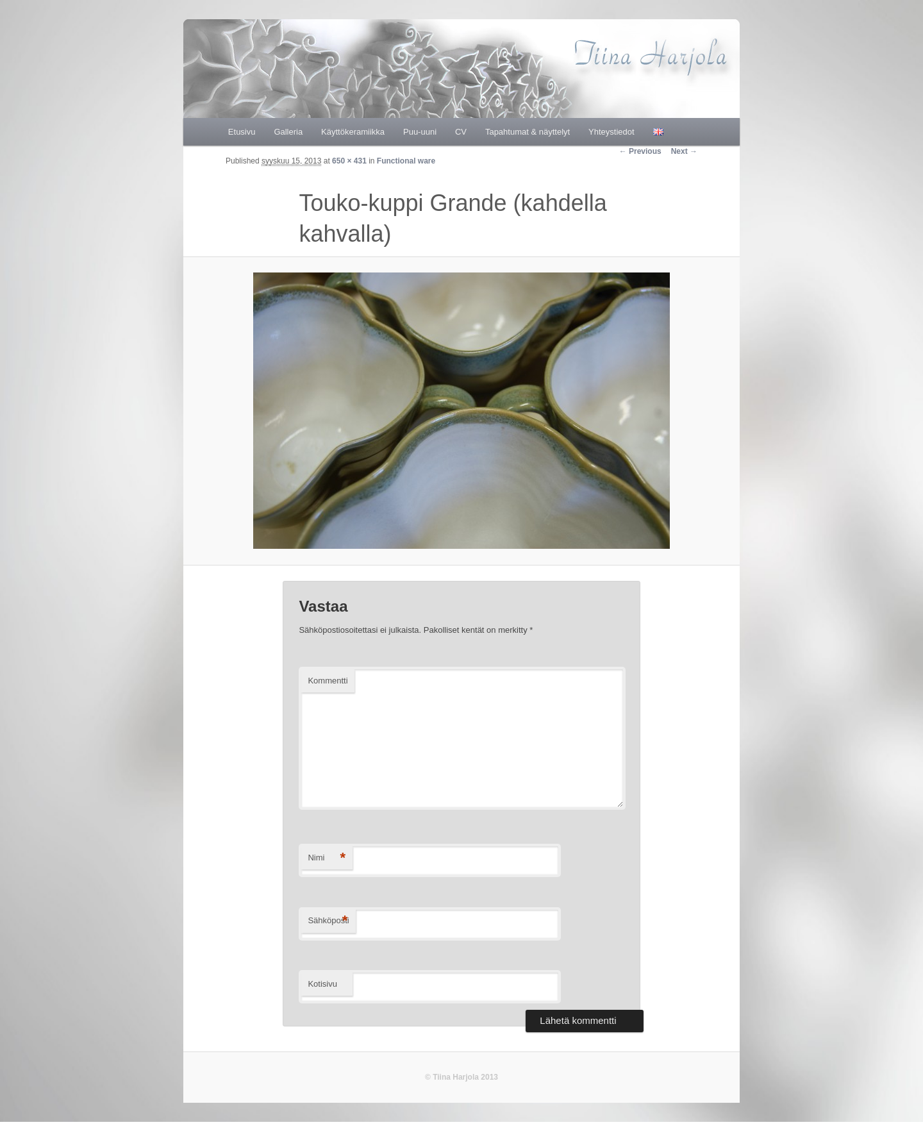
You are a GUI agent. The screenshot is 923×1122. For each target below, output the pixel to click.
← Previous (640, 151)
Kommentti (327, 680)
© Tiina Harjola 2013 (461, 1077)
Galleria (288, 132)
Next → (684, 151)
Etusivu (242, 132)
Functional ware (406, 160)
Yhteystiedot (611, 132)
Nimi (326, 858)
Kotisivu (322, 984)
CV (461, 132)
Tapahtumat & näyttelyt (527, 132)
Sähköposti (328, 921)
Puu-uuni (420, 132)
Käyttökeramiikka (353, 132)
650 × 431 (349, 160)
